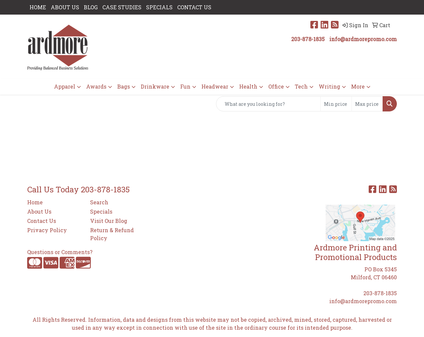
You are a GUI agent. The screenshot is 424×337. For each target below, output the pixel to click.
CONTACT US (194, 7)
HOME (37, 7)
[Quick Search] (268, 103)
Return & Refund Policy (112, 234)
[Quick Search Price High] (367, 103)
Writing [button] (329, 86)
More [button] (358, 86)
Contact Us (41, 220)
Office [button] (276, 86)
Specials (101, 211)
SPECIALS (159, 7)
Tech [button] (301, 86)
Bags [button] (123, 86)
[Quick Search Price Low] (336, 103)
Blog (91, 7)
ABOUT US (65, 7)
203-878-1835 (308, 38)
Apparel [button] (64, 86)
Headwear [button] (214, 86)
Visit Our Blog (108, 220)
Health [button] (248, 86)
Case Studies (121, 7)
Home (35, 202)
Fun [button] (185, 86)
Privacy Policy (47, 230)
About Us (39, 211)
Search (99, 202)
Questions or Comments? (59, 251)
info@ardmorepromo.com (363, 38)
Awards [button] (96, 86)
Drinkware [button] (155, 86)
